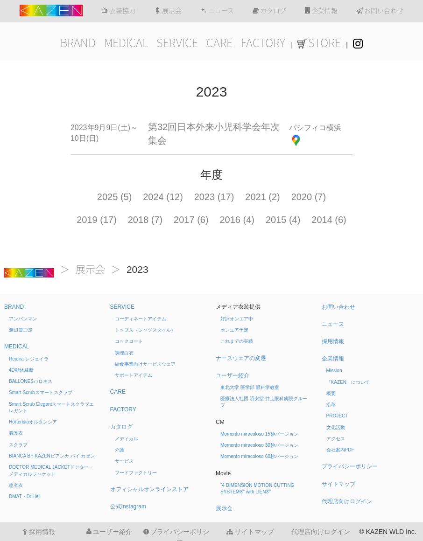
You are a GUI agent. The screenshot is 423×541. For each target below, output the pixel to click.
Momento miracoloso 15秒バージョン (259, 434)
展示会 (168, 10)
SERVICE (177, 43)
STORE (319, 43)
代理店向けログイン (347, 501)
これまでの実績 (236, 341)
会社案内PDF (340, 449)
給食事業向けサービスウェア (145, 364)
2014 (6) (328, 220)
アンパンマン (23, 318)
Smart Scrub (40, 392)
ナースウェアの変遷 (241, 358)
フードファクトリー (136, 472)
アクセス (335, 438)
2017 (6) (191, 220)
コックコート (129, 341)
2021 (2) (262, 197)
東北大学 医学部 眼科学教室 (249, 387)
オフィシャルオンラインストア (149, 489)
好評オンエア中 (236, 318)
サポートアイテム (133, 375)
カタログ (269, 10)
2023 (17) (214, 197)
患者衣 (16, 485)
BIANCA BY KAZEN (52, 455)
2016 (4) (237, 220)
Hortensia (33, 421)
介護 (119, 449)
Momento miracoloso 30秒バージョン (259, 445)
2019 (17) (97, 220)
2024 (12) (163, 197)
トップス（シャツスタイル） (145, 330)
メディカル (126, 438)
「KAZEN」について (348, 382)
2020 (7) (308, 197)
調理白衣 (124, 352)
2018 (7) (145, 220)
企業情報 (321, 10)
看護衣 (16, 433)
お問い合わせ (379, 10)
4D (21, 370)
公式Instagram (128, 506)
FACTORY (263, 43)
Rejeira (28, 358)
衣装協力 (118, 10)
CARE (219, 43)
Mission (334, 370)
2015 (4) (283, 220)
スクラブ (18, 444)
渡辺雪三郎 (20, 330)
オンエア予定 (234, 330)
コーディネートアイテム (140, 318)
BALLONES (30, 381)
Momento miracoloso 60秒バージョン (259, 456)
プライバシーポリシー (350, 466)
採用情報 (333, 341)
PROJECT (337, 415)
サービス (124, 461)
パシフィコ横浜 (315, 128)
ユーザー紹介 (232, 375)
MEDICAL (126, 43)
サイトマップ (338, 484)
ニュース (217, 10)
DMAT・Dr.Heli (25, 496)
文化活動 (335, 427)
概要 (331, 393)
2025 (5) (114, 197)
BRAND (78, 43)
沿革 (331, 404)
